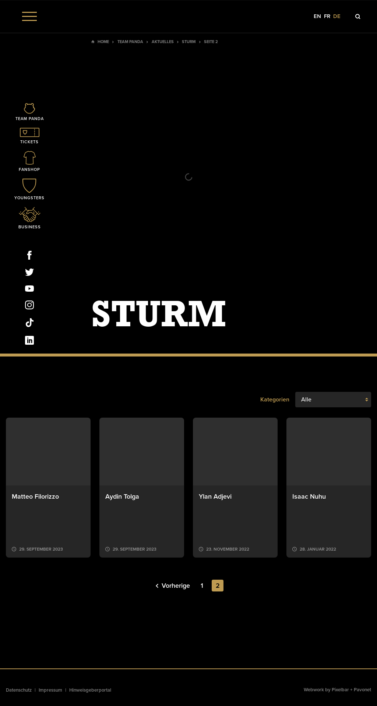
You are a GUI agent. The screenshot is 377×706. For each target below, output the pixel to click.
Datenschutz (19, 690)
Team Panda (130, 41)
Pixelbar (340, 690)
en (317, 16)
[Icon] (29, 112)
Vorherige (173, 586)
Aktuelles (163, 41)
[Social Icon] (29, 257)
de (337, 16)
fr (327, 16)
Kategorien (274, 399)
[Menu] (29, 16)
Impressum (50, 690)
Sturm (188, 41)
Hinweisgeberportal (90, 690)
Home (103, 41)
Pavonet (362, 690)
